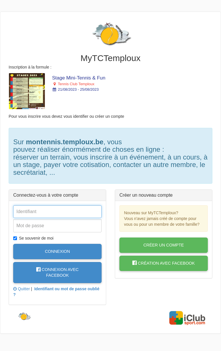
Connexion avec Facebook (57, 272)
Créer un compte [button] (163, 245)
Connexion (57, 251)
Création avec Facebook (163, 263)
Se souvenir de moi (33, 238)
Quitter (21, 289)
